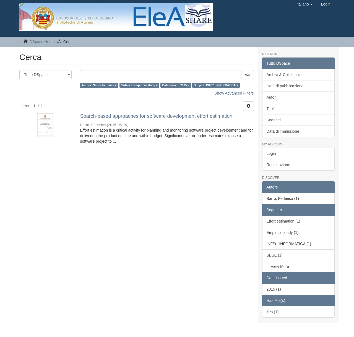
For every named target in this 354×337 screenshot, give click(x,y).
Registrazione (278, 165)
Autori (272, 97)
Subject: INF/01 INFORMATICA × (216, 85)
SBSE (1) (275, 255)
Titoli (271, 108)
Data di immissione (283, 131)
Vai (247, 74)
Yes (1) (273, 312)
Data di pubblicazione (285, 86)
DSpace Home (42, 42)
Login (271, 153)
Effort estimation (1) (283, 221)
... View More (278, 266)
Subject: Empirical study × (139, 85)
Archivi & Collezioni (283, 74)
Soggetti (274, 120)
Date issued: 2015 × (175, 85)
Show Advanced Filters (234, 93)
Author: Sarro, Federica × (99, 85)
